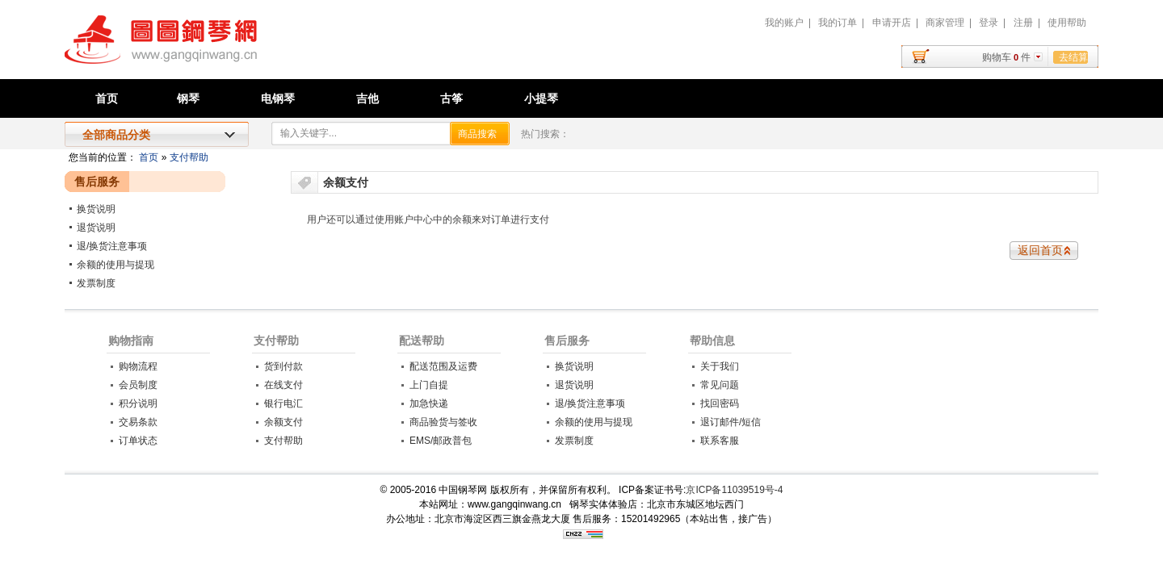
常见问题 (719, 385)
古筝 (451, 98)
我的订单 (837, 22)
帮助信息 (712, 340)
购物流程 (138, 366)
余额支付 (283, 422)
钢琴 (188, 98)
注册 (1023, 22)
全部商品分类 (116, 134)
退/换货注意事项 (112, 246)
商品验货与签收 (443, 422)
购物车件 (1006, 57)
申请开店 (891, 22)
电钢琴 (278, 98)
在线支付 (283, 385)
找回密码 (719, 403)
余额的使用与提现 (115, 264)
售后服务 (567, 340)
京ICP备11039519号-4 (734, 489)
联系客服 (719, 440)
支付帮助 (189, 157)
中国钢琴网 (247, 49)
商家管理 (945, 22)
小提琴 (541, 98)
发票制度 (96, 283)
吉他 (367, 98)
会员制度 (138, 385)
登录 (988, 22)
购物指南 (130, 340)
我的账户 (784, 22)
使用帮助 (1067, 22)
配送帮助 (421, 340)
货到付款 (283, 366)
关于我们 (719, 366)
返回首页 (1040, 250)
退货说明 (96, 227)
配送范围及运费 (443, 366)
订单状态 (138, 440)
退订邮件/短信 (730, 422)
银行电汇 (283, 403)
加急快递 (428, 403)
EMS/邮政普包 (440, 440)
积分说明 (138, 403)
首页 (106, 98)
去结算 (1073, 57)
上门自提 (428, 385)
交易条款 (138, 422)
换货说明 (96, 209)
